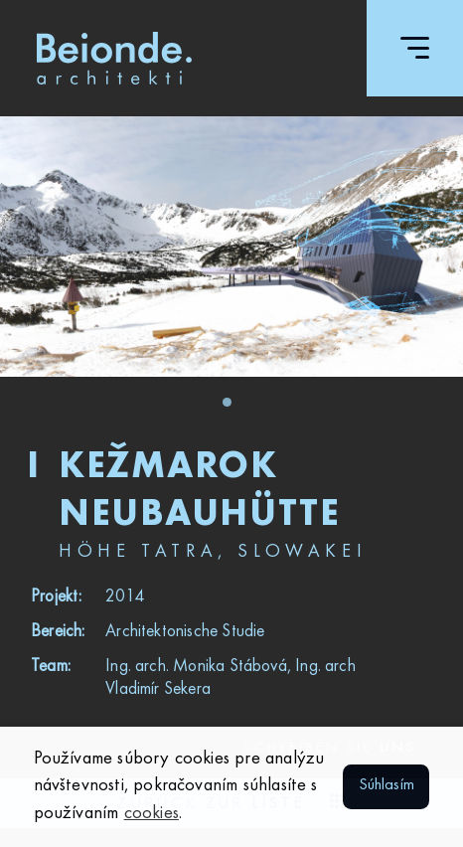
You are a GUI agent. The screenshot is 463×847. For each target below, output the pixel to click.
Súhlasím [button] (387, 785)
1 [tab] (232, 408)
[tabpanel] (231, 246)
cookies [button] (151, 813)
